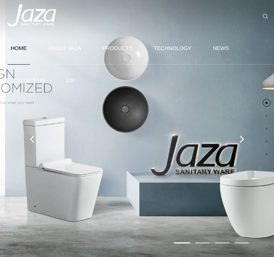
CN (70, 80)
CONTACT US (28, 80)
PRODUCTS (117, 48)
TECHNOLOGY (172, 48)
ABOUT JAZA (64, 48)
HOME (18, 54)
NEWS (221, 48)
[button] (182, 242)
